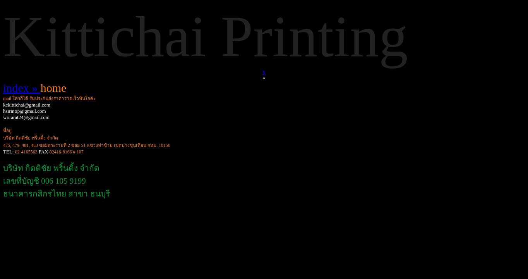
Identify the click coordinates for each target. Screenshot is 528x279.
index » (22, 87)
